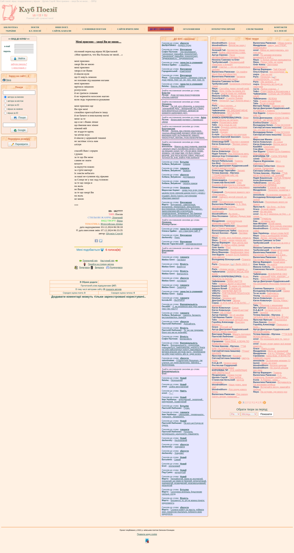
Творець (264, 312)
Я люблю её (235, 288)
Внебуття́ (181, 267)
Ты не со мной (267, 103)
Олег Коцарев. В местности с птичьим (228, 183)
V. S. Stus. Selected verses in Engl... (229, 205)
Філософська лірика (112, 223)
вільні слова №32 (280, 233)
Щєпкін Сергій (114, 233)
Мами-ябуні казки (280, 250)
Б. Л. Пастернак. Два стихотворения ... (270, 258)
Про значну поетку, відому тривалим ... (230, 395)
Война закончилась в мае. (232, 52)
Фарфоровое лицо (239, 250)
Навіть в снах (268, 348)
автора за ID (13, 105)
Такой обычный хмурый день (233, 319)
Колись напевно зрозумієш (231, 138)
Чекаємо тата (272, 149)
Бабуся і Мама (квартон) (224, 331)
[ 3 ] (252, 402)
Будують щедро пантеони (234, 127)
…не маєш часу (267, 221)
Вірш (120, 220)
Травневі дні (278, 106)
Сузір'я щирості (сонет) (224, 168)
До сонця (278, 142)
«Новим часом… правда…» (233, 269)
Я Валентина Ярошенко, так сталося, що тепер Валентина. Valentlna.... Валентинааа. (182, 362)
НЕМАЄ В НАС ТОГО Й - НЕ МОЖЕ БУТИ (271, 119)
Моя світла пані (240, 242)
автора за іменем (16, 97)
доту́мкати (182, 281)
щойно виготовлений (178, 387)
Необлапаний (180, 440)
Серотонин (269, 146)
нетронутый (180, 472)
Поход (280, 170)
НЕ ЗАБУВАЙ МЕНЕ (237, 110)
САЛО (277, 180)
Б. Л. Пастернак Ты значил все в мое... (270, 253)
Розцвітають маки (228, 122)
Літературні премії (223, 29)
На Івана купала (270, 295)
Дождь (273, 122)
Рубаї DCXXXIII (282, 125)
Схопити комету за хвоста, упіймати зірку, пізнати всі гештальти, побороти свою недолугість (183, 512)
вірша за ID (13, 113)
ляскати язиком (190, 183)
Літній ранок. (275, 223)
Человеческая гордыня (231, 201)
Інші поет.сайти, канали (61, 29)
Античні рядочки (278, 365)
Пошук (20, 117)
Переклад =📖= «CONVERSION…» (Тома (266, 78)
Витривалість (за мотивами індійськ (272, 383)
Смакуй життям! (240, 310)
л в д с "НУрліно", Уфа (279, 353)
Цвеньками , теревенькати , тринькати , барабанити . (183, 415)
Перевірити (19, 144)
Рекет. (177, 237)
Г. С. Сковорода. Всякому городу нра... (270, 376)
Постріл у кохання (240, 141)
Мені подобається (88, 249)
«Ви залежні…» (268, 82)
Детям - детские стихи (272, 238)
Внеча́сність (182, 274)
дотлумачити (189, 177)
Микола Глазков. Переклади (269, 167)
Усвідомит (179, 453)
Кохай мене (279, 262)
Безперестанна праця (223, 368)
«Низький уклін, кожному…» (274, 276)
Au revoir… (234, 214)
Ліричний (117, 217)
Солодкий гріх (236, 180)
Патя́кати (181, 260)
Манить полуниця (242, 334)
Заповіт (241, 170)
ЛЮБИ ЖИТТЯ (234, 281)
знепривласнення (194, 244)
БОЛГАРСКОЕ (227, 149)
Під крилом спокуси (282, 267)
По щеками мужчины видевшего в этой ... (267, 56)
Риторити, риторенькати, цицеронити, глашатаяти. (180, 433)
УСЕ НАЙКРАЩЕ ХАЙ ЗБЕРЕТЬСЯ (229, 371)
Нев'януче (243, 230)
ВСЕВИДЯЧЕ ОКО (277, 274)
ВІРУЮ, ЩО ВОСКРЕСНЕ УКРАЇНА (266, 183)
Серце (235, 307)
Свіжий (177, 459)
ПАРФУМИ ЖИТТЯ (231, 291)
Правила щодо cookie (147, 534)
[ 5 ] (260, 402)
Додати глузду (184, 45)
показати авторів (114, 289)
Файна (180, 294)
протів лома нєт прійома (233, 93)
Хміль (225, 295)
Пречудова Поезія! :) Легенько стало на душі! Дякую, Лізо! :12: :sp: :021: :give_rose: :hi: (184, 79)
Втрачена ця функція (278, 307)
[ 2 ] (248, 402)
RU (45, 15)
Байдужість (273, 293)
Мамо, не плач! (269, 363)
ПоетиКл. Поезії (35, 29)
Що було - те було (276, 206)
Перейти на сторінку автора (101, 264)
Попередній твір (90, 261)
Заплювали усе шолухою (234, 134)
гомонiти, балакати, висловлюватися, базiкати (181, 316)
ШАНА (277, 139)
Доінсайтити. (189, 324)
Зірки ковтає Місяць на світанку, (230, 118)
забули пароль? (19, 64)
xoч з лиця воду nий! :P (189, 231)
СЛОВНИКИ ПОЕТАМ (94, 29)
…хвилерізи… (228, 108)
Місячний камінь (261, 331)
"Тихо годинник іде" (270, 279)
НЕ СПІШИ (225, 312)
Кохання (237, 356)
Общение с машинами (271, 305)
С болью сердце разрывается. (276, 59)
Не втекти (272, 264)
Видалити (99, 267)
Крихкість (239, 317)
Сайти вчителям (128, 29)
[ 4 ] (256, 402)
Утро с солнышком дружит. (274, 235)
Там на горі (266, 74)
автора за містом (15, 101)
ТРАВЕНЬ (266, 158)
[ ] (244, 402)
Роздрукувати (116, 267)
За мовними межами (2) (278, 194)
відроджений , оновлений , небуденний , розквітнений (182, 400)
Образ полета (285, 43)
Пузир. (187, 408)
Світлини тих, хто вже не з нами (272, 128)
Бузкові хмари (268, 209)
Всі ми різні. (266, 211)
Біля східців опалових (281, 226)
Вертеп (272, 322)
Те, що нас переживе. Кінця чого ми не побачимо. (183, 331)
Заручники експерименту (265, 65)
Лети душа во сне (227, 125)
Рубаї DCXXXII (282, 132)
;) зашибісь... (185, 65)
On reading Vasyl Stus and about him (229, 73)
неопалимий (174, 466)
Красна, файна (178, 86)
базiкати (187, 170)
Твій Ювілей (279, 69)
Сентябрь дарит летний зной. (234, 88)
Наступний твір (107, 261)
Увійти (19, 58)
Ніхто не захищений (278, 351)
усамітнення (185, 71)
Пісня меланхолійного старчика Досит (228, 56)
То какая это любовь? (240, 286)
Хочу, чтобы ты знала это (232, 91)
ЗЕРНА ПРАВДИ (282, 178)
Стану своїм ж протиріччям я (275, 91)
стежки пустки (234, 375)
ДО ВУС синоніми (161, 29)
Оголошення (191, 29)
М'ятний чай (226, 327)
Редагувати (84, 267)
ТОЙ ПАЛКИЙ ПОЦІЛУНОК (236, 293)
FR (39, 15)
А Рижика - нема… (270, 380)
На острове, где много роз (274, 392)
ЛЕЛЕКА (272, 98)
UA (34, 15)
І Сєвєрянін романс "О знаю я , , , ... (229, 337)
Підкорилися (280, 319)
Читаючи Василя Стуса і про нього (228, 77)
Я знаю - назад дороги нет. (233, 240)
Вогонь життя (280, 144)
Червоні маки (230, 363)
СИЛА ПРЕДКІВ (279, 156)
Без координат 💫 (279, 72)
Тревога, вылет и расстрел (232, 283)
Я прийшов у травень (264, 110)
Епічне (232, 43)
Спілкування (254, 29)
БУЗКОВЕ (281, 288)
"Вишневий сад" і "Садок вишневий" (230, 227)
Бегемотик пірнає (236, 50)
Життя (235, 151)
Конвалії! (224, 129)
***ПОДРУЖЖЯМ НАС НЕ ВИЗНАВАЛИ (225, 176)
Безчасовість (186, 339)
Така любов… (236, 377)
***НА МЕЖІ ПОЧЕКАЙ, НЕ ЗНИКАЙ (270, 174)
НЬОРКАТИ (179, 300)
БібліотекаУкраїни (11, 29)
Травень (239, 161)
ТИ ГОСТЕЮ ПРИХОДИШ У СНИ (226, 114)
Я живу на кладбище (270, 101)
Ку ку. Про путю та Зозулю (230, 277)
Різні (228, 247)
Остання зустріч (273, 310)
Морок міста (237, 96)
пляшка (186, 164)
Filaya (8, 80)
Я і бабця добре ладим (233, 245)
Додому (224, 132)
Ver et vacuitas (236, 315)
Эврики (236, 300)
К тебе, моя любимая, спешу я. (235, 238)
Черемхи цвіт (229, 298)
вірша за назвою (15, 109)
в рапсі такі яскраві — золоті (230, 157)
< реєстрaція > (18, 67)
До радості (278, 298)
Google (20, 130)
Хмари (286, 291)
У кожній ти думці (276, 187)
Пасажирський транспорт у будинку (228, 63)
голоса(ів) (113, 249)
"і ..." (171, 393)
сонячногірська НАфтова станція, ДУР (227, 222)
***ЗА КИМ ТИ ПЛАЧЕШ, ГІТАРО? (229, 347)
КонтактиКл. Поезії (280, 29)
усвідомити (179, 447)
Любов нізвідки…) (270, 89)
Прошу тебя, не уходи (272, 62)
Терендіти (181, 287)
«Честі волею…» (227, 105)
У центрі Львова (234, 98)
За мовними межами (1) (278, 360)
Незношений (177, 380)
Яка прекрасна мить (238, 153)
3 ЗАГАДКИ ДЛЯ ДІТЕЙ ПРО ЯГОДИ (270, 316)
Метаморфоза (229, 163)
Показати (266, 414)
